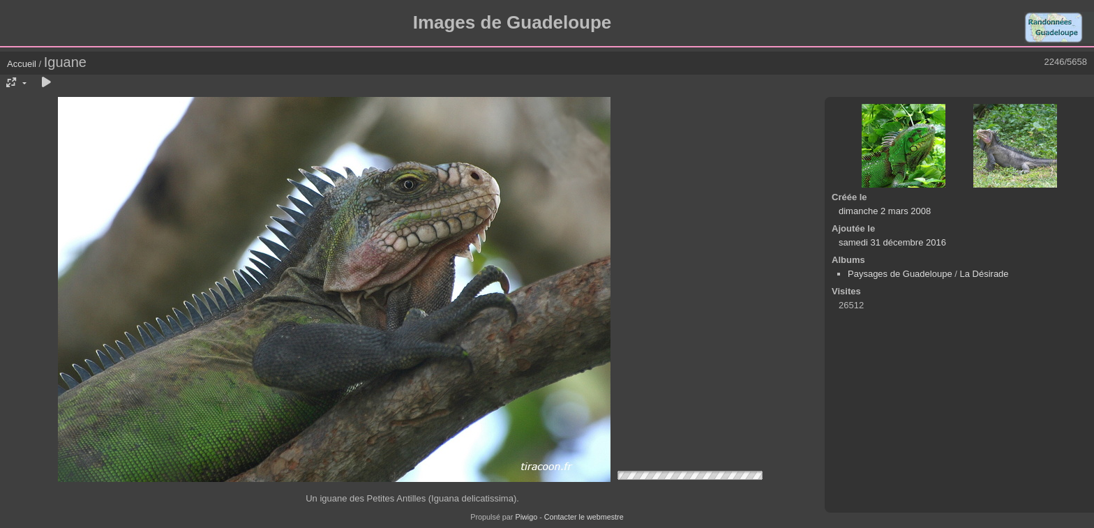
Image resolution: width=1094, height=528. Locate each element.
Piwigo (526, 517)
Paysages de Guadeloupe (900, 274)
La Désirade (983, 274)
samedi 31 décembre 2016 (892, 242)
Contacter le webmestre (584, 517)
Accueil (21, 64)
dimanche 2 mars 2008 (885, 211)
